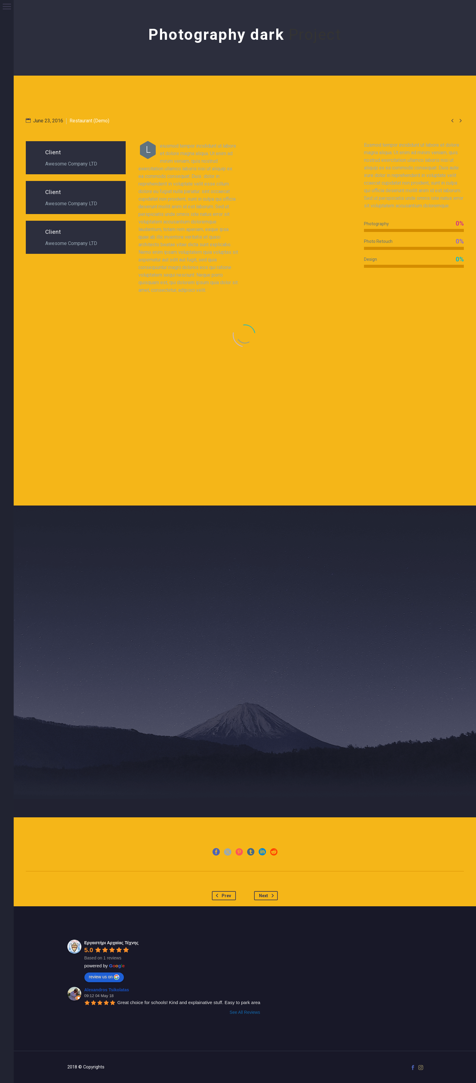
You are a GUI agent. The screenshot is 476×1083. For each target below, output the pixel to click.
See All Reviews (244, 1012)
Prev (222, 896)
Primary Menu (7, 6)
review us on (104, 977)
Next (267, 896)
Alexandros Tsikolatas (106, 989)
